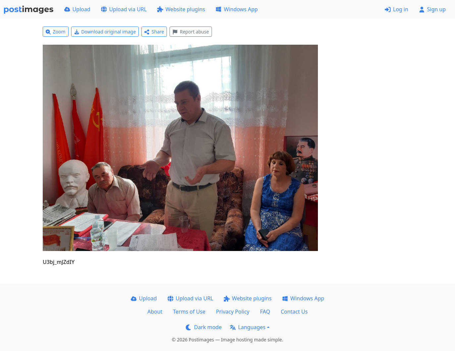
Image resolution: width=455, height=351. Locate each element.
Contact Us (294, 311)
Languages (247, 327)
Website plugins (181, 9)
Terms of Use (189, 311)
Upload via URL (124, 9)
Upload (77, 9)
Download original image (105, 31)
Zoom (56, 31)
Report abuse (191, 31)
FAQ (265, 311)
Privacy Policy (232, 311)
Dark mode (204, 327)
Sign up (432, 9)
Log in (396, 9)
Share (154, 31)
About (154, 311)
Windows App (237, 9)
